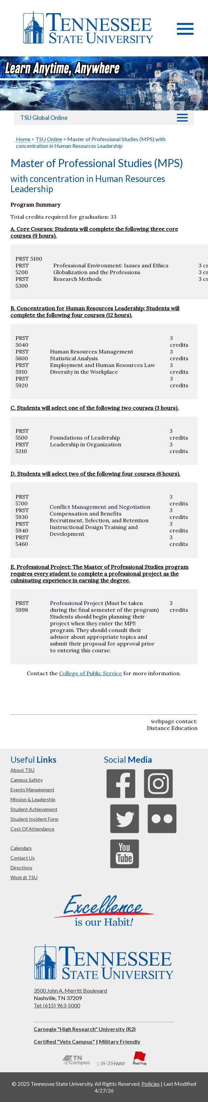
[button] (185, 32)
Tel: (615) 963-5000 (57, 1005)
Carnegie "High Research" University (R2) (85, 1029)
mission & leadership (32, 799)
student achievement (33, 809)
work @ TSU (23, 877)
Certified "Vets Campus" (64, 1041)
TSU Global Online (44, 117)
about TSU (22, 770)
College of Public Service (90, 673)
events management (32, 789)
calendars (21, 848)
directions (21, 867)
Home (23, 139)
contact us (22, 858)
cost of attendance (32, 829)
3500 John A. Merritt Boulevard (70, 990)
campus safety (26, 780)
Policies (150, 1083)
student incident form (34, 819)
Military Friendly (119, 1041)
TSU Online (48, 139)
